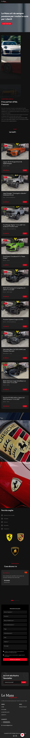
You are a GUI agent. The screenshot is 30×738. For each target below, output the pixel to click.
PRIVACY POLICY (23, 706)
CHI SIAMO (3, 709)
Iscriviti (23, 682)
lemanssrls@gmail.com (7, 725)
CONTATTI (3, 714)
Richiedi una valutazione (15, 659)
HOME (2, 706)
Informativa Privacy (13, 651)
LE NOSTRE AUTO (5, 712)
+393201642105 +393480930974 (6, 722)
